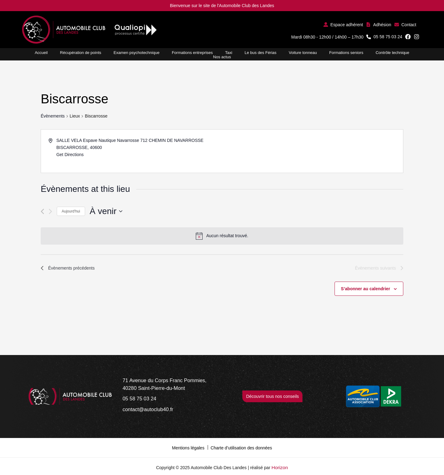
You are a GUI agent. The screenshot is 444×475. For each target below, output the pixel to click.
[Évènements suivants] (50, 211)
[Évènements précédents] (42, 211)
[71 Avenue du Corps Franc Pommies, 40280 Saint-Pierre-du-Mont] (172, 384)
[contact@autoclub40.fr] (144, 406)
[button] (343, 24)
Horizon (279, 462)
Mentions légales (188, 443)
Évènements (53, 116)
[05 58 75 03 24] (137, 397)
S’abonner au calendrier (365, 289)
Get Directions (70, 154)
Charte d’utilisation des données (241, 443)
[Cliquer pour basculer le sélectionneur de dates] (106, 211)
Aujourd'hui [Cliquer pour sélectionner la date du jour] (71, 211)
